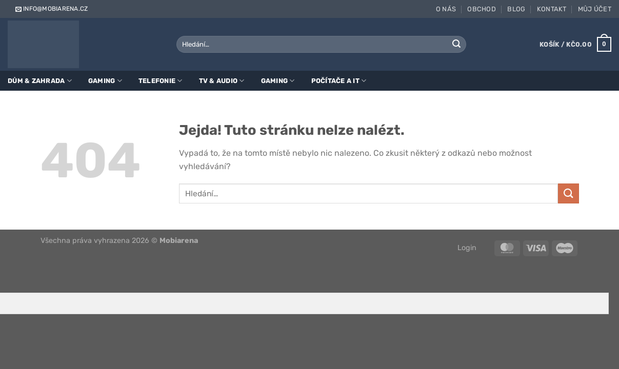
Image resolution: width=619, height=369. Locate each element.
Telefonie (160, 81)
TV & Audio (222, 81)
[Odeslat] (457, 44)
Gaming (105, 81)
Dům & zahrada (40, 81)
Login (466, 247)
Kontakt (552, 9)
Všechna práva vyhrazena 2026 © (119, 240)
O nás (446, 9)
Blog (516, 9)
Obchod (481, 9)
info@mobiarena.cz (51, 8)
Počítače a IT (339, 81)
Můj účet (594, 9)
